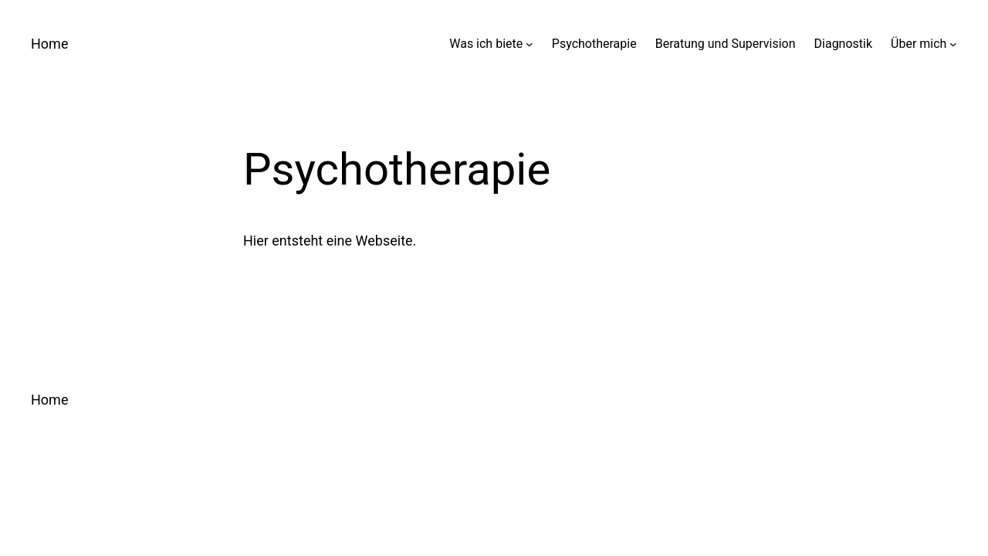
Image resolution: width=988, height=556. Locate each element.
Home (49, 44)
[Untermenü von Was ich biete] (529, 44)
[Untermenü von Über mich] (953, 44)
